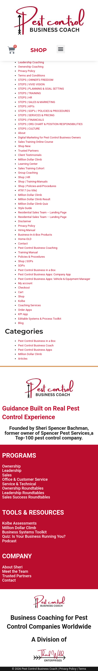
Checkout (24, 287)
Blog (21, 323)
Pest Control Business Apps (35, 349)
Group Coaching (28, 172)
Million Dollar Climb (30, 159)
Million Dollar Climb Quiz (33, 203)
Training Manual (28, 252)
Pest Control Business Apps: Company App (44, 274)
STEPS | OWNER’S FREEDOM (35, 79)
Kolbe (21, 301)
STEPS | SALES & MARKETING (36, 102)
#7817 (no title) (27, 190)
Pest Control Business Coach (36, 345)
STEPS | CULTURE (29, 128)
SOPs (21, 265)
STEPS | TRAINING (29, 93)
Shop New (24, 146)
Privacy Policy (26, 71)
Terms (82, 668)
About (21, 133)
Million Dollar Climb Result (34, 199)
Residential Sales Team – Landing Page (42, 212)
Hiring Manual (26, 230)
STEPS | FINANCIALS (31, 119)
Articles (23, 358)
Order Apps (25, 309)
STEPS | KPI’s (26, 106)
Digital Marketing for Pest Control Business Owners (49, 137)
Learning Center (28, 163)
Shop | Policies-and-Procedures (37, 186)
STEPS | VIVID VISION (31, 84)
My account (25, 283)
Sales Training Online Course (35, 141)
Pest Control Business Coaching (37, 247)
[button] (61, 49)
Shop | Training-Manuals (33, 181)
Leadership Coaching (31, 62)
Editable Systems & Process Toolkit (39, 318)
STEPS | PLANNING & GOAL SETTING (41, 88)
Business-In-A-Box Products (35, 234)
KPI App (23, 314)
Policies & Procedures (31, 256)
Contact (23, 243)
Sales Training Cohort (31, 168)
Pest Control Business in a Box (36, 270)
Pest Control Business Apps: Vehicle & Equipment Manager (54, 279)
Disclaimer (24, 221)
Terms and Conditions (31, 75)
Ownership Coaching (30, 66)
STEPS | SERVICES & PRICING (36, 115)
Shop (21, 296)
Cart (20, 292)
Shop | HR (24, 177)
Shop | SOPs (25, 261)
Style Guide (25, 208)
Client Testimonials (30, 155)
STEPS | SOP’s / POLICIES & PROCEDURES (44, 111)
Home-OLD (25, 239)
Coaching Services (29, 305)
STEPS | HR (25, 97)
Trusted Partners (28, 150)
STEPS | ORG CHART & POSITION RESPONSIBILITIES (50, 124)
